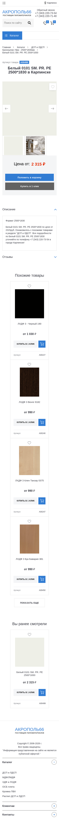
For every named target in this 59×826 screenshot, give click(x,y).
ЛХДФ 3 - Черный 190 (29, 323)
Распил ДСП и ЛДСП (13, 796)
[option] (29, 108)
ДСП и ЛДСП (9, 772)
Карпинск (52, 3)
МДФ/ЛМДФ (8, 777)
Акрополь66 (30, 730)
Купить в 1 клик (29, 186)
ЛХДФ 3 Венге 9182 (29, 402)
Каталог (14, 35)
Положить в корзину (30, 177)
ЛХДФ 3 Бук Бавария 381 (29, 559)
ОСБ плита (8, 786)
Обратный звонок (46, 10)
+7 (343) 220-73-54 (46, 13)
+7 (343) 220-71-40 (46, 16)
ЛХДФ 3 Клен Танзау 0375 (29, 480)
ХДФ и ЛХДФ (9, 782)
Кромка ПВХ (9, 791)
